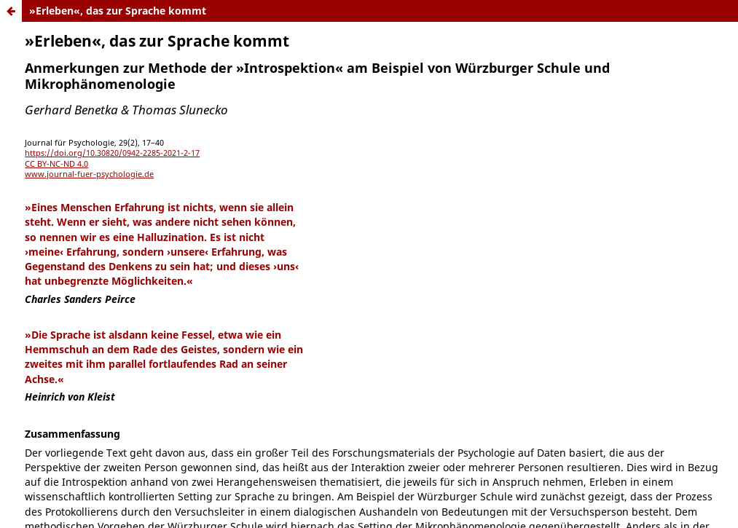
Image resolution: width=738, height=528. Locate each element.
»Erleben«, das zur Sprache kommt (117, 10)
